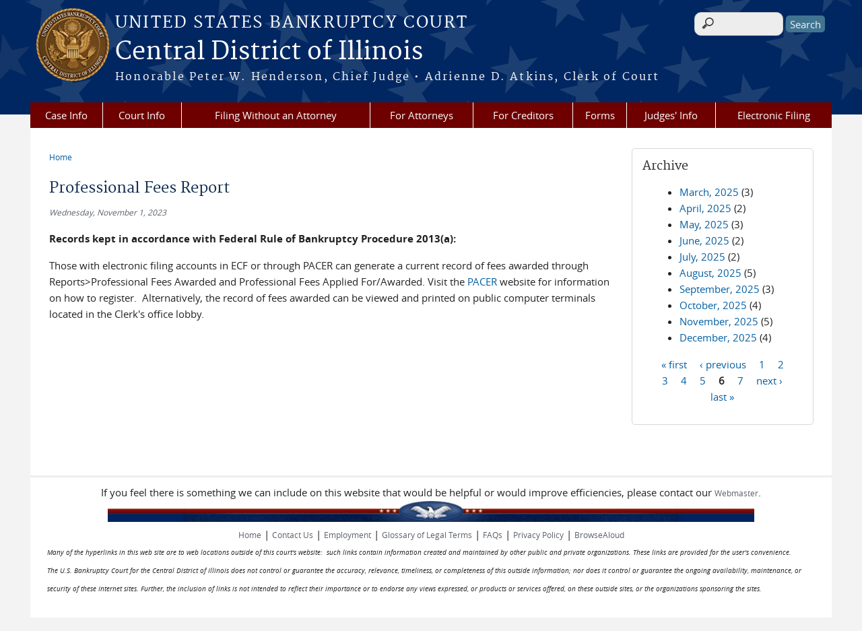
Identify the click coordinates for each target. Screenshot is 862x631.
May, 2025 (704, 224)
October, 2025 (713, 305)
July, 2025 (702, 256)
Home (60, 157)
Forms (600, 115)
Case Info (66, 115)
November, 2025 (718, 321)
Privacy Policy (538, 534)
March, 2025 (709, 192)
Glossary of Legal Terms (427, 534)
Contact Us (292, 534)
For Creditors (523, 115)
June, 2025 (704, 240)
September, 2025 (719, 289)
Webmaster (736, 493)
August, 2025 (710, 272)
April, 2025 (705, 208)
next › (769, 380)
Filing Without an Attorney (276, 115)
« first (674, 363)
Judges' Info (671, 115)
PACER (482, 281)
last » (722, 396)
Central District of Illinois (269, 51)
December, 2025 (718, 337)
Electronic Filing (773, 115)
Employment (347, 534)
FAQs (492, 534)
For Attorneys (421, 115)
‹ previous (723, 363)
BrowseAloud (599, 534)
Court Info (142, 115)
